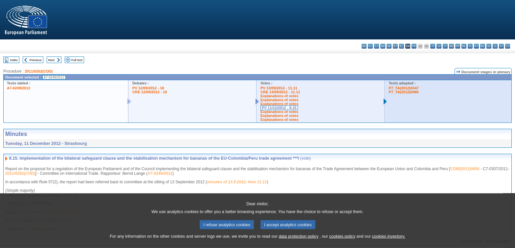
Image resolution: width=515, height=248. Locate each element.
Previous (36, 60)
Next (51, 60)
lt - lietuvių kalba (445, 46)
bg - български (364, 46)
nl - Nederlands (463, 46)
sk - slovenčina (488, 46)
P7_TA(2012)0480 (403, 92)
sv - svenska (507, 46)
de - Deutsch (389, 46)
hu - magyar (451, 46)
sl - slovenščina (495, 46)
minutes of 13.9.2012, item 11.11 (237, 182)
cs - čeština (376, 46)
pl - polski (470, 46)
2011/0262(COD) (39, 71)
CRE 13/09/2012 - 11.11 (280, 92)
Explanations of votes (279, 96)
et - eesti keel (395, 46)
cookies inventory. (388, 243)
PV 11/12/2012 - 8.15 (279, 108)
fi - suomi (501, 46)
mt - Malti (457, 46)
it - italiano (432, 46)
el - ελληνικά (401, 46)
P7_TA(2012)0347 (403, 88)
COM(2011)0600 (464, 169)
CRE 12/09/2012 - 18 (149, 92)
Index (14, 60)
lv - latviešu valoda (439, 46)
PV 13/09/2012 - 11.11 (278, 88)
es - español (370, 46)
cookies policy (342, 243)
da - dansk (382, 46)
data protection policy (298, 243)
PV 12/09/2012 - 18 (148, 88)
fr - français (414, 46)
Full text (76, 60)
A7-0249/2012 (18, 88)
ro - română (482, 46)
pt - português (476, 46)
